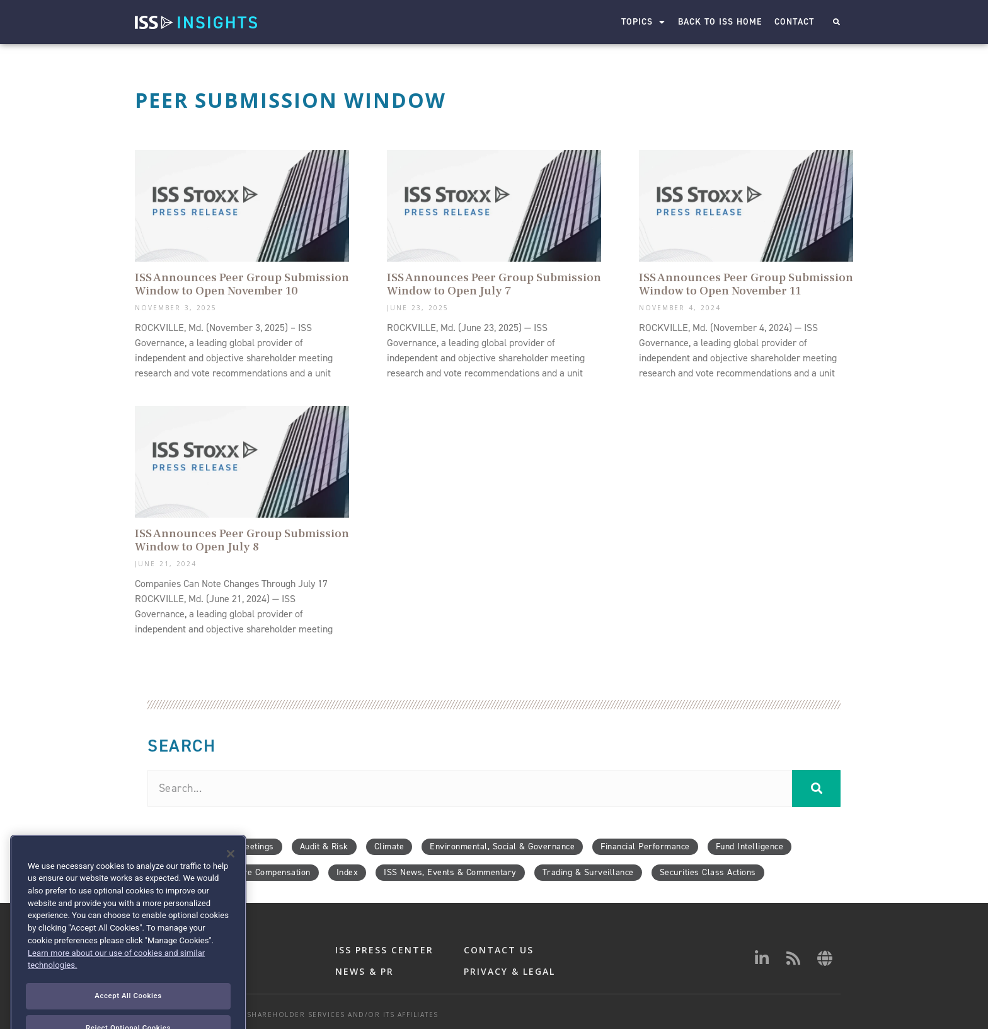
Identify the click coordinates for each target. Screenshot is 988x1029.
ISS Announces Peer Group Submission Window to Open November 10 (242, 284)
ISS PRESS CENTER (384, 950)
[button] (836, 22)
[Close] (230, 878)
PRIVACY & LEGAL (509, 971)
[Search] (816, 788)
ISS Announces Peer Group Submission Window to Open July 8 (242, 540)
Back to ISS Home (720, 22)
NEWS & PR (364, 971)
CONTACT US (499, 950)
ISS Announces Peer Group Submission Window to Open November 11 (746, 284)
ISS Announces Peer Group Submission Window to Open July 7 (494, 284)
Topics (643, 22)
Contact (794, 22)
